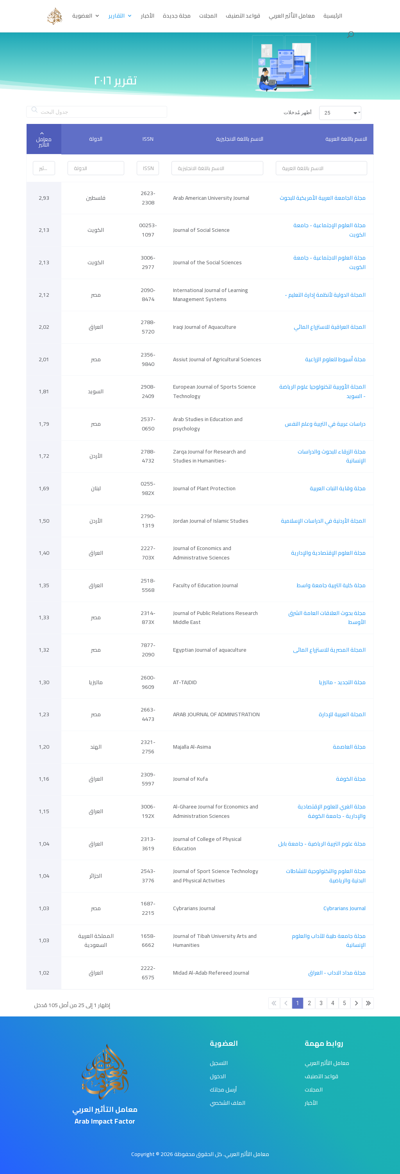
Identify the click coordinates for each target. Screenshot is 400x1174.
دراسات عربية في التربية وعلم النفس (325, 424)
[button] (340, 113)
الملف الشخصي (227, 1103)
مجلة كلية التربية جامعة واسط (331, 585)
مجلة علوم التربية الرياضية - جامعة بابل (322, 844)
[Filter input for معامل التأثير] (44, 168)
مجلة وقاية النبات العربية (338, 488)
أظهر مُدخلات (322, 113)
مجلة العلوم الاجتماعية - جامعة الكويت (329, 262)
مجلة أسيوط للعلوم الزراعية (335, 359)
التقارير (117, 17)
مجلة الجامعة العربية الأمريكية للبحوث (323, 198)
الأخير (368, 1003)
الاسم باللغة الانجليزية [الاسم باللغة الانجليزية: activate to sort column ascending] (239, 139)
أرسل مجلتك (223, 1089)
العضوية (82, 17)
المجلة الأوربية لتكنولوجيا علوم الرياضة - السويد (322, 391)
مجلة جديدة (177, 17)
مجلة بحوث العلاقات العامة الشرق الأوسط (327, 617)
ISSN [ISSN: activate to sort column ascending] (148, 139)
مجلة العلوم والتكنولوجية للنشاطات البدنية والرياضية (326, 875)
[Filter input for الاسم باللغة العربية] (321, 168)
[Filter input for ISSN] (148, 168)
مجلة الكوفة (351, 779)
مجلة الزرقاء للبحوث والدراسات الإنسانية (332, 456)
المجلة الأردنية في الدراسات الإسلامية (323, 521)
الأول (274, 1003)
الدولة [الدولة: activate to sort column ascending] (95, 139)
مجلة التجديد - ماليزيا (342, 682)
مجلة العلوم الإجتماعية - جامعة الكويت (329, 230)
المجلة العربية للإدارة (342, 714)
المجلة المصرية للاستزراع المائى (329, 650)
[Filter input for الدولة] (96, 168)
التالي (356, 1003)
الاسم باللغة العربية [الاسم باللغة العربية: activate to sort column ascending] (346, 139)
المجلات (208, 17)
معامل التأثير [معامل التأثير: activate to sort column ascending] (44, 142)
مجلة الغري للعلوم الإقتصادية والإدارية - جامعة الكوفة (332, 811)
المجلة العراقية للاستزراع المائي (330, 327)
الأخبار (147, 17)
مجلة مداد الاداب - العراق (337, 973)
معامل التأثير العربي (292, 17)
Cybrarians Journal (344, 908)
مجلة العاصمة (349, 747)
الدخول (218, 1076)
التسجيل (219, 1063)
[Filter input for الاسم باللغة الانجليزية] (217, 168)
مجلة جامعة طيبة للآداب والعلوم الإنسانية (329, 940)
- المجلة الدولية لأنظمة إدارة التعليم (325, 295)
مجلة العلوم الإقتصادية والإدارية (328, 553)
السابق (286, 1003)
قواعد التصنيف (243, 17)
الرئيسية (332, 17)
